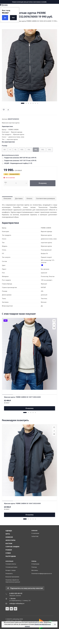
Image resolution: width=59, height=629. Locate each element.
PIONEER (9, 550)
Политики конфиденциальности (41, 573)
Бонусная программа (12, 577)
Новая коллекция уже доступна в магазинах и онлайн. (29, 2)
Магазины (34, 570)
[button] (22, 103)
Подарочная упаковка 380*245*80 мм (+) (20, 158)
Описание (7, 198)
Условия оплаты (11, 564)
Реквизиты (9, 573)
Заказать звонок (15, 595)
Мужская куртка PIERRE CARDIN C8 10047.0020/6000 (22, 503)
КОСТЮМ (9, 543)
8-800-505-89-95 (15, 593)
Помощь (34, 567)
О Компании (35, 564)
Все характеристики (8, 142)
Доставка (19, 198)
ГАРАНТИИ (34, 536)
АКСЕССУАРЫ (10, 540)
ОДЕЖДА (9, 530)
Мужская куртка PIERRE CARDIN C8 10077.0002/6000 (22, 397)
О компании (35, 533)
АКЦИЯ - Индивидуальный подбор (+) (18, 163)
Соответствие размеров (45, 198)
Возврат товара (11, 570)
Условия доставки (11, 567)
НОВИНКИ (9, 537)
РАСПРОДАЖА (11, 556)
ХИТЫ (8, 534)
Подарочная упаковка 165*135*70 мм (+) (20, 160)
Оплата (29, 198)
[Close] (55, 624)
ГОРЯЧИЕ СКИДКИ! (12, 546)
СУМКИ (8, 553)
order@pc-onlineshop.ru (16, 603)
